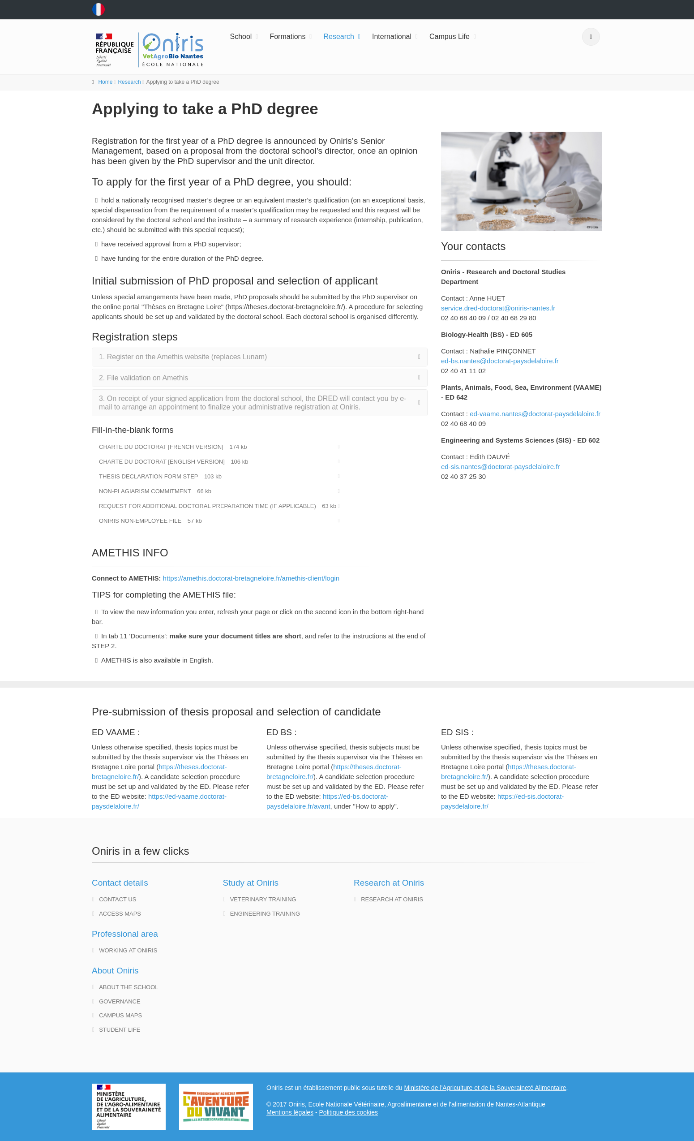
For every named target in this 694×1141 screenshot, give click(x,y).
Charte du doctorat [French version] (173, 446)
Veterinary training (259, 899)
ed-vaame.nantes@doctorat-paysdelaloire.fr (535, 414)
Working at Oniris (124, 950)
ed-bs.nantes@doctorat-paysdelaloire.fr (500, 361)
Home (105, 82)
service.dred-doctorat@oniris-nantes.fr (498, 308)
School (241, 36)
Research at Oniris (388, 899)
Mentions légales (289, 1112)
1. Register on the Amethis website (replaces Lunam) (183, 357)
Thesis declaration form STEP (160, 476)
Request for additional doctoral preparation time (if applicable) (217, 506)
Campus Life (449, 36)
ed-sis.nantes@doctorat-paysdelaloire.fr (500, 466)
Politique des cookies (348, 1112)
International (391, 36)
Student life (116, 1029)
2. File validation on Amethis (143, 378)
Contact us (114, 899)
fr (98, 9)
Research (338, 36)
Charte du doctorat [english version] (173, 461)
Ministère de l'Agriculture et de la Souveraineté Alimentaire (485, 1087)
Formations (287, 36)
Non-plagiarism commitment (155, 491)
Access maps (116, 913)
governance (116, 1001)
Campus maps (117, 1015)
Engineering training (261, 913)
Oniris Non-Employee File (150, 520)
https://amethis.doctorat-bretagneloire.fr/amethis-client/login (251, 578)
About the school (125, 987)
